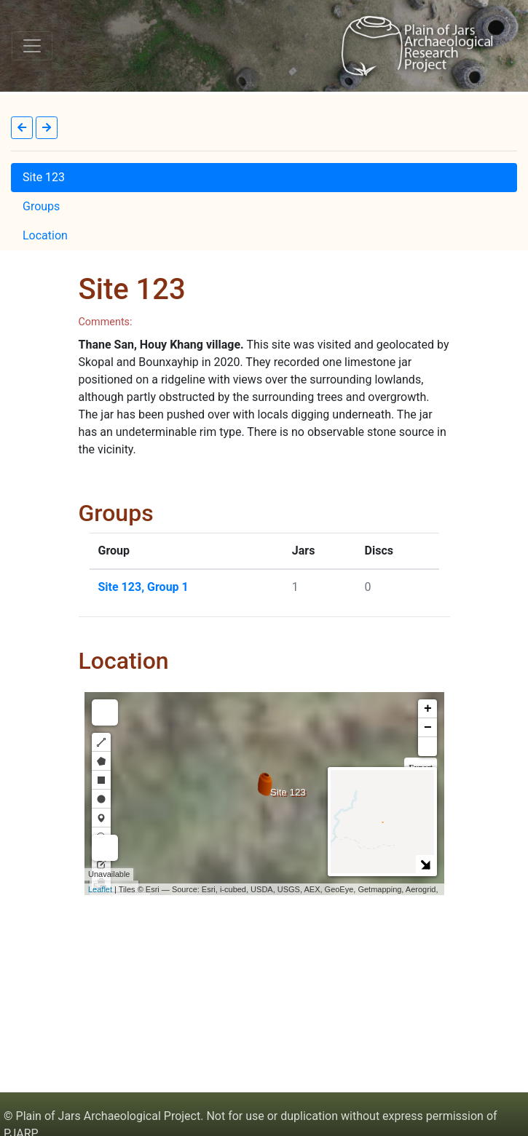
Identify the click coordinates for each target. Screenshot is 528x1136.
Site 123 (44, 177)
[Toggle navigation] (32, 45)
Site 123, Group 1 (143, 587)
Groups (41, 206)
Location (45, 235)
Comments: (106, 322)
